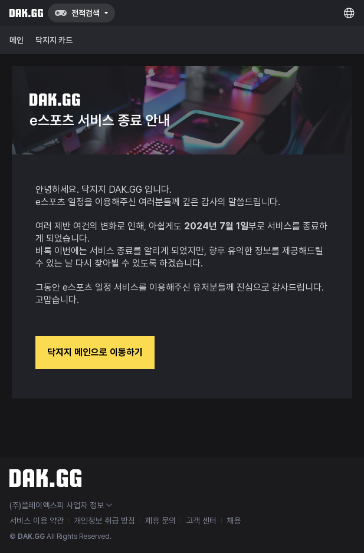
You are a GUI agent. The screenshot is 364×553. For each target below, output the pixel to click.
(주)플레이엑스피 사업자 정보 (60, 505)
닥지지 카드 (54, 40)
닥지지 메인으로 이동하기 (95, 352)
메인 (16, 40)
